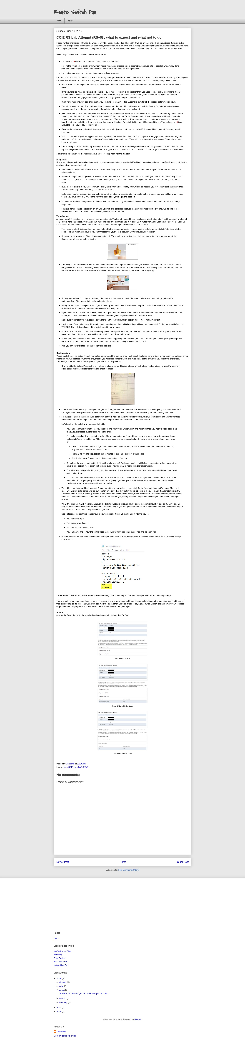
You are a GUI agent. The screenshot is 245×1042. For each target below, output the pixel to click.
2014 (59, 1011)
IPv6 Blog (58, 954)
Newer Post (62, 862)
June (61, 990)
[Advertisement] (122, 905)
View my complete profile (65, 1036)
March (62, 998)
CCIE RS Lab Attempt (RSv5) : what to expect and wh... (84, 993)
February (63, 1002)
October (63, 982)
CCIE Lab (72, 767)
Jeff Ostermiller (60, 961)
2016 (59, 978)
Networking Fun (61, 965)
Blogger (137, 1019)
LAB (80, 767)
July (61, 986)
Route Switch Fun (75, 12)
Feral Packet (59, 958)
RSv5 (85, 767)
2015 (59, 1007)
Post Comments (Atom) (128, 870)
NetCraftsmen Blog (62, 951)
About (70, 20)
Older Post (183, 862)
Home (59, 20)
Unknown (61, 1031)
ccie (65, 767)
